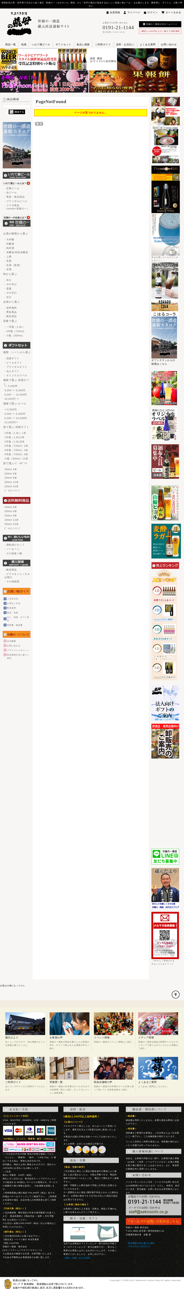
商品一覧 (10, 44)
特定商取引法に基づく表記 (141, 1243)
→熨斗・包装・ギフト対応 (76, 1257)
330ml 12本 (11, 482)
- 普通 (8, 288)
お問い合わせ (169, 44)
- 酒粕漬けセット (14, 544)
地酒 (23, 44)
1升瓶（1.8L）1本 (15, 433)
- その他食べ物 (13, 553)
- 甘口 (8, 297)
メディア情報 (146, 1037)
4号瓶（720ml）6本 (16, 454)
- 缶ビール (10, 192)
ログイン (151, 12)
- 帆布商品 (10, 569)
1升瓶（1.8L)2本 (14, 437)
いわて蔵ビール (41, 44)
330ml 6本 (10, 473)
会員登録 (113, 12)
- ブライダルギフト (15, 367)
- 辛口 (8, 280)
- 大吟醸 (9, 239)
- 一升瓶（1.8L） (14, 327)
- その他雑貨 (11, 581)
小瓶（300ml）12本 (16, 458)
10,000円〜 (11, 422)
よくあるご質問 (147, 1082)
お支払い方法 (13, 603)
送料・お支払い (125, 44)
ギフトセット (63, 44)
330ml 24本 (11, 486)
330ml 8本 (10, 477)
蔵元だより (11, 1037)
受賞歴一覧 (56, 1082)
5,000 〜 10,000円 (15, 418)
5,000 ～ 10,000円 (15, 394)
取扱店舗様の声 (103, 1082)
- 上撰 (8, 256)
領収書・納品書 (14, 625)
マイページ (132, 12)
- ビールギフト (13, 362)
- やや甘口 (10, 292)
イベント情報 (102, 1037)
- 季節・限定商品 (14, 197)
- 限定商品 (10, 316)
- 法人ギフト (11, 371)
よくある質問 (148, 44)
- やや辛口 (10, 284)
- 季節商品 (10, 312)
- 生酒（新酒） (13, 265)
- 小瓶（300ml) (13, 335)
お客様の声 (56, 1037)
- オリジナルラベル (15, 375)
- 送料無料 (10, 307)
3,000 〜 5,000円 (14, 390)
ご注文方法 (12, 599)
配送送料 (11, 608)
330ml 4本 (10, 469)
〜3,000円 (10, 409)
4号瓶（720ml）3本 (16, 450)
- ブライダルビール (15, 201)
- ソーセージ (11, 549)
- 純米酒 (9, 248)
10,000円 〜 (11, 399)
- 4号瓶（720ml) (14, 331)
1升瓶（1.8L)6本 (14, 441)
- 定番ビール (11, 188)
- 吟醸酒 (9, 243)
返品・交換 (12, 612)
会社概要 (11, 641)
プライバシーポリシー (18, 650)
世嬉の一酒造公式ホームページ (160, 24)
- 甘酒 (8, 269)
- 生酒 (8, 261)
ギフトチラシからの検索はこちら (164, 360)
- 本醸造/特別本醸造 (16, 252)
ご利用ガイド (103, 44)
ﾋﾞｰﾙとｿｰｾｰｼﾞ (12, 490)
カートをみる (171, 12)
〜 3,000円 (11, 386)
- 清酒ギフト (11, 358)
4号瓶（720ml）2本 (16, 446)
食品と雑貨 (83, 44)
